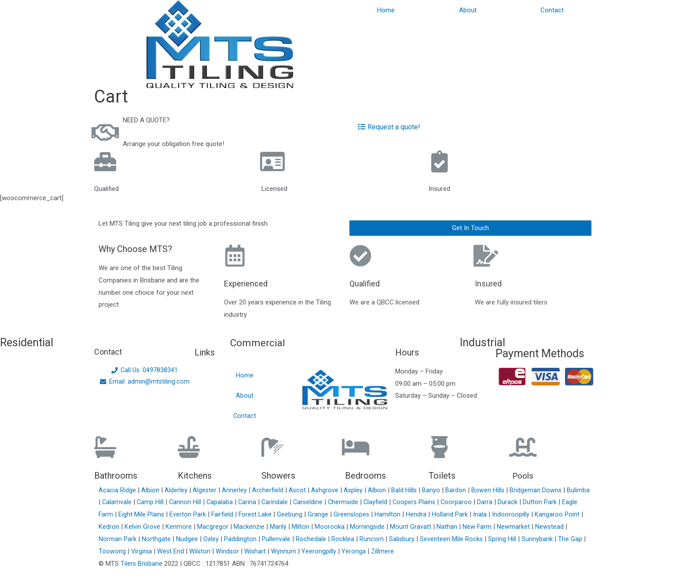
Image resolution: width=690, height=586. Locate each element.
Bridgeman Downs (539, 490)
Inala (501, 514)
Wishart (258, 551)
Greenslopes (372, 514)
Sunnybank (538, 539)
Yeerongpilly (322, 551)
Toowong (113, 551)
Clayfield (405, 502)
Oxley (211, 539)
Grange (338, 514)
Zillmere (384, 551)
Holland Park (471, 514)
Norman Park (118, 539)
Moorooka (351, 527)
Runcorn (372, 539)
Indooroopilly (532, 514)
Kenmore (200, 527)
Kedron (129, 527)
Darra (516, 502)
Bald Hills (407, 490)
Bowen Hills (491, 490)
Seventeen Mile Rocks (452, 539)
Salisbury (403, 539)
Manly (299, 527)
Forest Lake (275, 514)
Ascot (298, 490)
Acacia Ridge (118, 490)
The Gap (572, 539)
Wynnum (286, 551)
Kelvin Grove (163, 527)
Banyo (434, 490)
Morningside (388, 527)
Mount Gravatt (432, 527)
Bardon (459, 490)
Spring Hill (504, 539)
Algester (206, 490)
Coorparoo (488, 502)
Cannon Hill (212, 502)
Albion (151, 490)
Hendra (437, 514)
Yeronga (357, 551)
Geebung (310, 514)
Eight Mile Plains (160, 514)
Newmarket (535, 527)
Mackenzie (270, 527)
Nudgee (188, 539)
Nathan (468, 527)
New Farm (498, 527)
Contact (552, 10)
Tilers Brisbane (142, 564)
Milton (321, 527)
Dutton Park (572, 502)
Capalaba (246, 502)
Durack (540, 502)
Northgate (157, 539)
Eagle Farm (115, 514)
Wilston (201, 551)
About (468, 10)
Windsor (229, 551)
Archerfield (269, 490)
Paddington (241, 539)
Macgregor (233, 527)
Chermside (372, 502)
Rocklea (343, 539)
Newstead (571, 527)
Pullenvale (277, 539)
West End (172, 551)
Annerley (235, 490)
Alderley (177, 490)
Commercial (259, 342)
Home (386, 10)
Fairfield (241, 514)
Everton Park (206, 514)
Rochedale (312, 539)
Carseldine (336, 502)
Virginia (142, 551)
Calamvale (142, 502)
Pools (523, 475)
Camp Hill (176, 502)
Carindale (302, 502)
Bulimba (111, 502)
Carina (274, 502)
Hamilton (409, 514)
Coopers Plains (445, 502)
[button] (470, 228)
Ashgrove (326, 490)
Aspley (355, 490)
